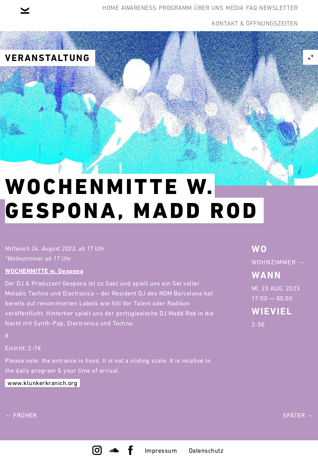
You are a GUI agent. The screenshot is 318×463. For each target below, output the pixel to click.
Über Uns (175, 15)
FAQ (237, 15)
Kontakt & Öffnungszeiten (250, 44)
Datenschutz (206, 450)
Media (211, 15)
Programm (132, 15)
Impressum (161, 450)
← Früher (21, 415)
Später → (298, 415)
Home (49, 15)
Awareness (86, 15)
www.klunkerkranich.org (42, 383)
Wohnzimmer (274, 262)
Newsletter (273, 15)
